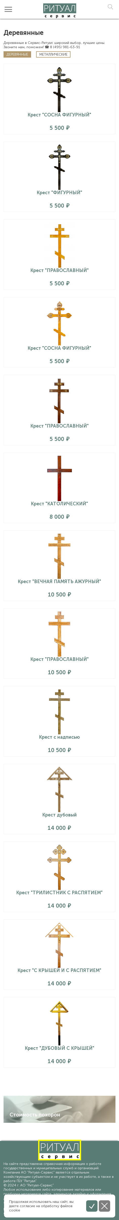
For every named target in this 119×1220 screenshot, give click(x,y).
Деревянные (17, 54)
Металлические (53, 54)
